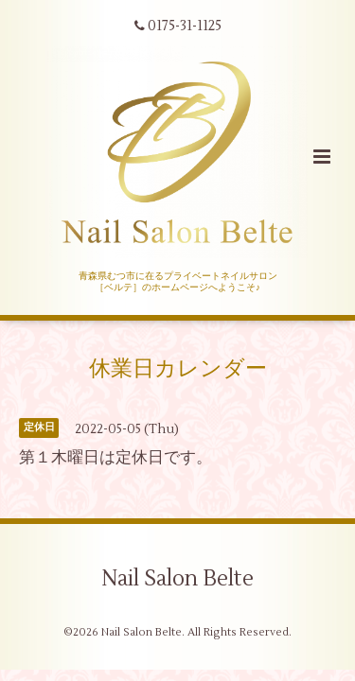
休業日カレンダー (178, 369)
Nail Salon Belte (177, 579)
